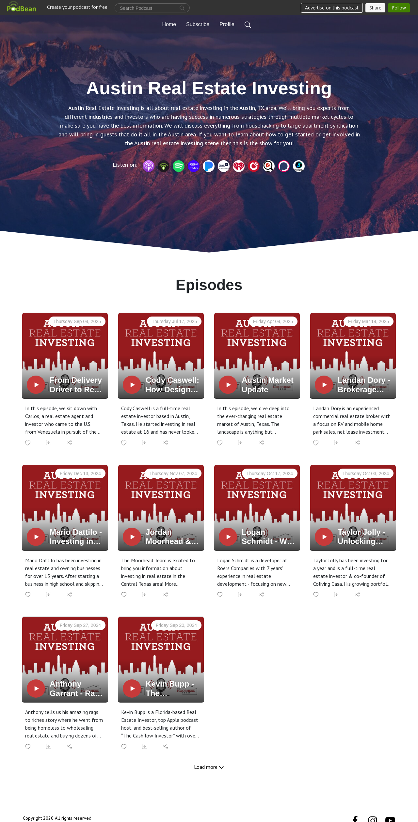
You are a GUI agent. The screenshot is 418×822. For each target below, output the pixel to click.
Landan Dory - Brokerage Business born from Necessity (365, 385)
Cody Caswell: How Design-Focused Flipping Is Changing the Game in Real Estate (172, 385)
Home (169, 24)
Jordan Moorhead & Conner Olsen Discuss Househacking (172, 537)
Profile (226, 24)
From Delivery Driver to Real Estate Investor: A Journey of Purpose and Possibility (76, 385)
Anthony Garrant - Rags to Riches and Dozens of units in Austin (77, 688)
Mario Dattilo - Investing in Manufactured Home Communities (76, 537)
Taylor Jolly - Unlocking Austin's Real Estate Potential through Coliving (362, 537)
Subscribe (197, 24)
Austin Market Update (268, 385)
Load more (209, 767)
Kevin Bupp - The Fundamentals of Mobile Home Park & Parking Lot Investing (172, 688)
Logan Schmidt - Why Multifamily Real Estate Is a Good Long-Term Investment (269, 537)
